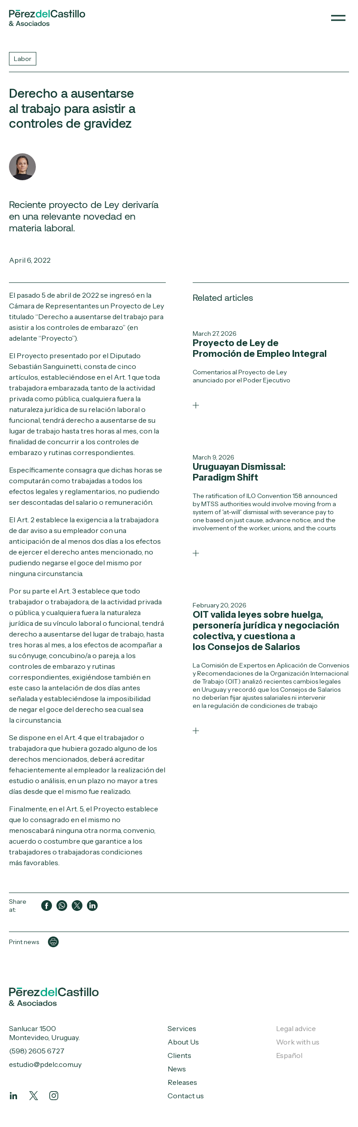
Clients (179, 1055)
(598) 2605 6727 (37, 1050)
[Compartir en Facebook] (46, 905)
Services (182, 1028)
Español (289, 1055)
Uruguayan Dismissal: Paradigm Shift (239, 472)
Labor (22, 59)
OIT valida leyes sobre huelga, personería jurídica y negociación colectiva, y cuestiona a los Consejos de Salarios (266, 630)
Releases (182, 1082)
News (177, 1068)
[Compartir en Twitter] (77, 905)
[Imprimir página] (53, 941)
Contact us (186, 1095)
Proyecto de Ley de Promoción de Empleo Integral (260, 348)
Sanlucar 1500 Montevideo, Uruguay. (44, 1033)
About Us (183, 1041)
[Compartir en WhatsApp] (61, 905)
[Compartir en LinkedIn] (92, 905)
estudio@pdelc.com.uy (45, 1064)
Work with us (297, 1041)
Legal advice (296, 1028)
